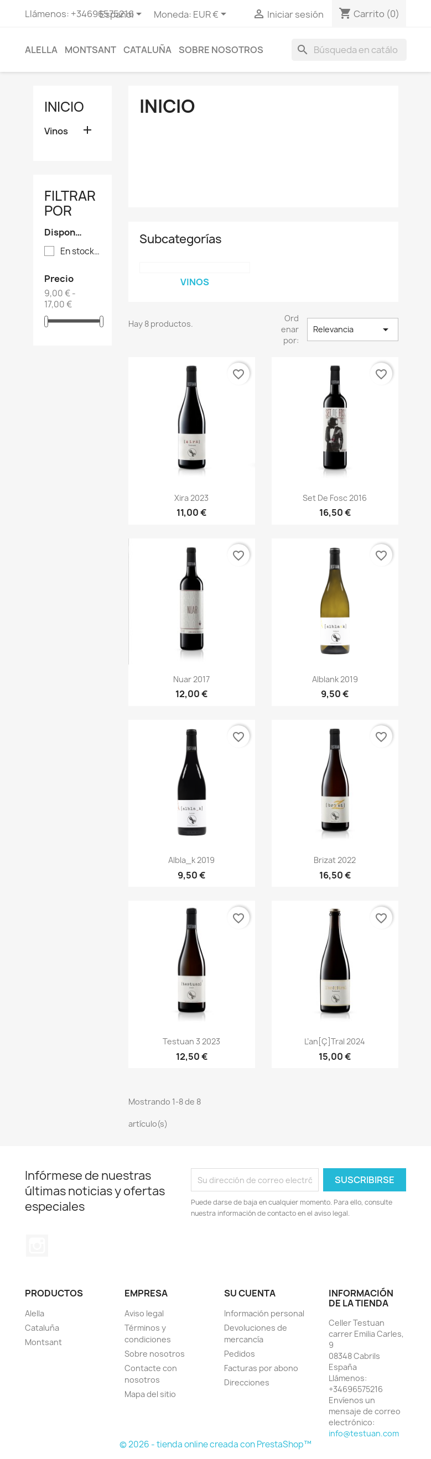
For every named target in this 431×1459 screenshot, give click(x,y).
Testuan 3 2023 (191, 1041)
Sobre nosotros (221, 50)
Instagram (37, 1246)
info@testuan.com (364, 1433)
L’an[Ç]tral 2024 (334, 1041)
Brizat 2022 (335, 860)
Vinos (56, 131)
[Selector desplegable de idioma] (123, 15)
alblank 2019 (335, 679)
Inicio (64, 106)
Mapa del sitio (150, 1394)
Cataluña (147, 50)
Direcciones (246, 1382)
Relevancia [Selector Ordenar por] (352, 329)
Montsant (90, 50)
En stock (80, 251)
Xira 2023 (191, 498)
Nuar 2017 (191, 679)
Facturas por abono (261, 1368)
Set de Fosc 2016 (335, 498)
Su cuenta (250, 1293)
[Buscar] (349, 50)
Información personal (264, 1313)
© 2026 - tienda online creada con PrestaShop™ (215, 1444)
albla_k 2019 (191, 860)
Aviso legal (144, 1313)
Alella (41, 50)
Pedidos (239, 1353)
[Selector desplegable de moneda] (211, 15)
